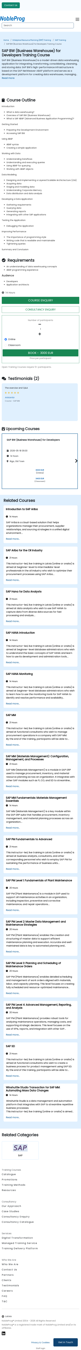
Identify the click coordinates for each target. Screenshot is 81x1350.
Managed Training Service (19, 1243)
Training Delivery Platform (20, 1248)
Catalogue (9, 1174)
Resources (9, 1190)
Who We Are (10, 1264)
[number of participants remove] (40, 324)
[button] (75, 461)
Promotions (9, 1179)
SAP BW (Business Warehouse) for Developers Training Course (33, 44)
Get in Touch (65, 1342)
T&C (4, 1301)
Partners (8, 1275)
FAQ (4, 1296)
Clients (6, 1280)
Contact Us (10, 5)
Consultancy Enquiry (16, 1217)
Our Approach (11, 1206)
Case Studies (10, 1211)
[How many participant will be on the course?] (40, 329)
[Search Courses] (38, 25)
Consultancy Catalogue (18, 1222)
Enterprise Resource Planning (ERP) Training (32, 40)
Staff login (40, 1348)
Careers (7, 1290)
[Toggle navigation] (77, 18)
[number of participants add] (40, 334)
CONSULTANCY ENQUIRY (40, 309)
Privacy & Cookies (40, 1342)
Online (11, 339)
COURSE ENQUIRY (40, 300)
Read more (8, 78)
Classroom (14, 345)
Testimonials (10, 1285)
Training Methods (14, 1185)
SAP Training (60, 40)
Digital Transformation (17, 1238)
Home (6, 40)
